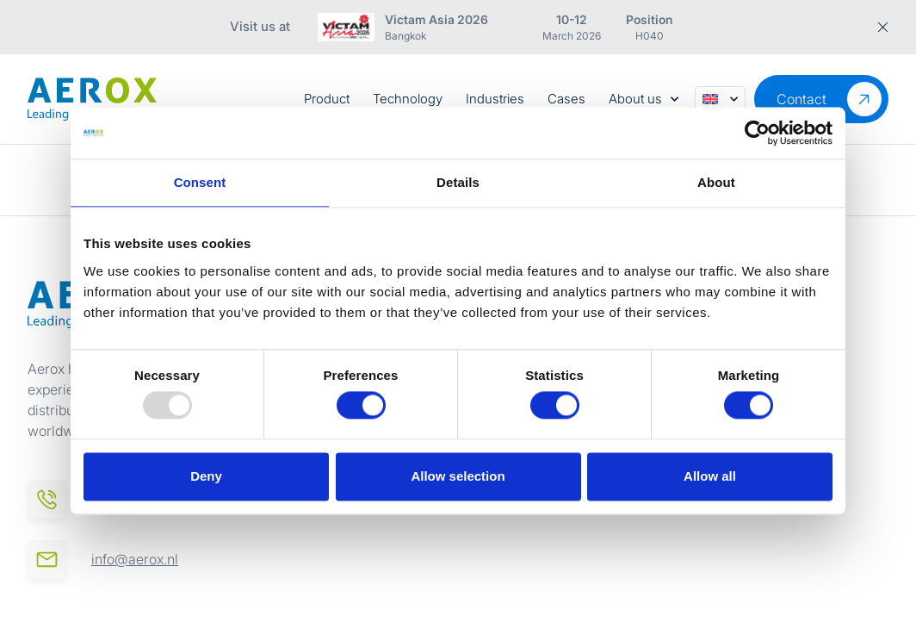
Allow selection (457, 476)
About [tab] (716, 182)
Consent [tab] (200, 182)
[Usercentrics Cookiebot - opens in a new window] (757, 133)
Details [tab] (458, 182)
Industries (495, 98)
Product (327, 98)
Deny (206, 476)
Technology (408, 98)
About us (643, 99)
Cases (566, 98)
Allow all (710, 476)
